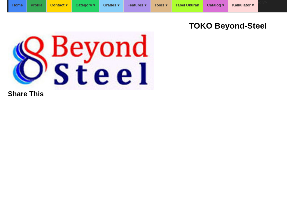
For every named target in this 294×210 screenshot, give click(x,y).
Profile (36, 5)
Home (17, 5)
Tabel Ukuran (187, 5)
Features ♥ (137, 5)
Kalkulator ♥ (243, 5)
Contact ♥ (59, 5)
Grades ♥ (111, 5)
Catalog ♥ (215, 5)
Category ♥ (85, 5)
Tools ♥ (161, 5)
